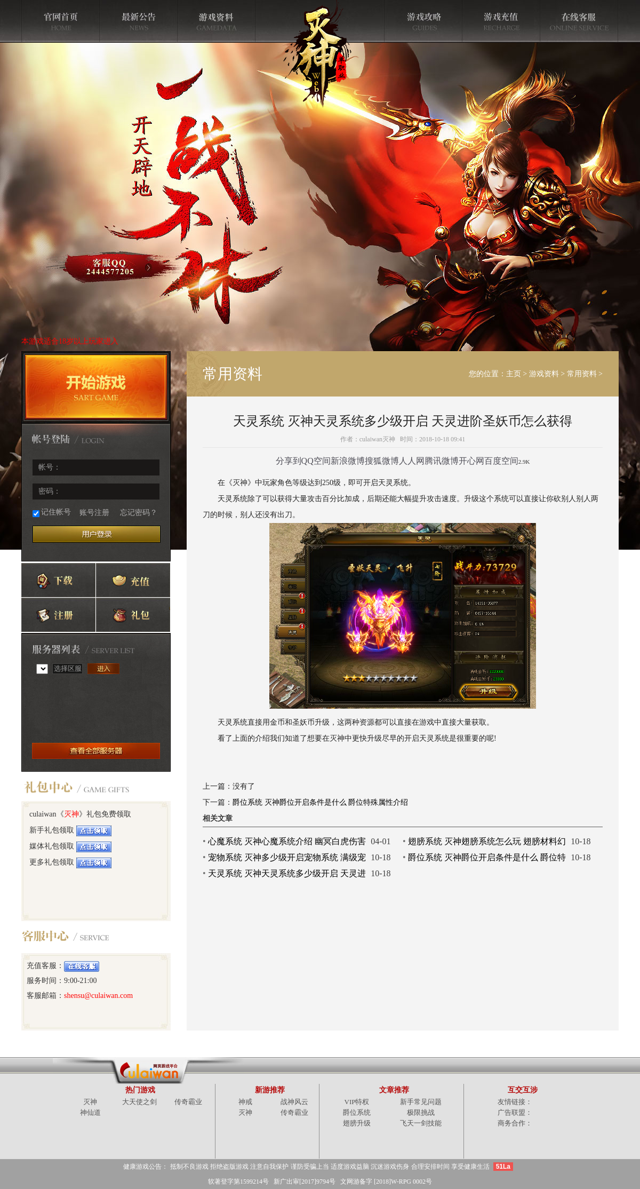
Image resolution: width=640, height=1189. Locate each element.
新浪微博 (348, 460)
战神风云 (294, 1102)
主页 (513, 374)
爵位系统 (357, 1112)
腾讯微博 (442, 460)
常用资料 (582, 374)
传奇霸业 (188, 1102)
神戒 (245, 1102)
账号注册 (94, 513)
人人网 (412, 460)
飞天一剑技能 (421, 1123)
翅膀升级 (357, 1123)
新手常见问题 (421, 1102)
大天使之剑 (139, 1102)
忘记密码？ (138, 513)
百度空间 (501, 460)
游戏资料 (544, 374)
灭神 (71, 814)
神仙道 (90, 1112)
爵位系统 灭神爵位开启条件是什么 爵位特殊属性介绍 (320, 802)
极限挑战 (421, 1112)
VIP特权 (357, 1102)
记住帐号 (52, 512)
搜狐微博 (382, 460)
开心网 (471, 460)
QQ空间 (316, 460)
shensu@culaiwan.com (98, 996)
